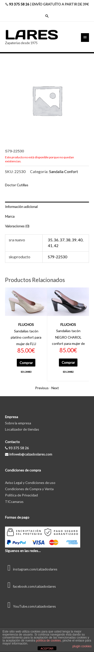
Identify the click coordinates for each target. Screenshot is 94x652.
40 (80, 240)
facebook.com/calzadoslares (30, 586)
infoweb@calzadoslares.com (30, 454)
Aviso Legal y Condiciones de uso (30, 482)
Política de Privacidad (21, 495)
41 (50, 245)
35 (50, 240)
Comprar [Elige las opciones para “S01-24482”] (68, 362)
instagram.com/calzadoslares (31, 569)
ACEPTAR (47, 648)
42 (56, 245)
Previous (42, 388)
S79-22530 (57, 257)
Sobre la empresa (18, 423)
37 (62, 240)
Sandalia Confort (63, 171)
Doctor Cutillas (16, 185)
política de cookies (48, 640)
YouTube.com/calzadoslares (30, 606)
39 (74, 240)
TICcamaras (14, 501)
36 (56, 240)
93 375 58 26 (19, 4)
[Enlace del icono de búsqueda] (47, 16)
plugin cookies (81, 646)
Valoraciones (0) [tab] (17, 226)
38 (68, 240)
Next (55, 388)
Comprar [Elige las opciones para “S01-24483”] (26, 363)
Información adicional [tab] (21, 206)
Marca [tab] (10, 216)
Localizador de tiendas (22, 429)
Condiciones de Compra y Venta (29, 489)
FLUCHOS (26, 324)
